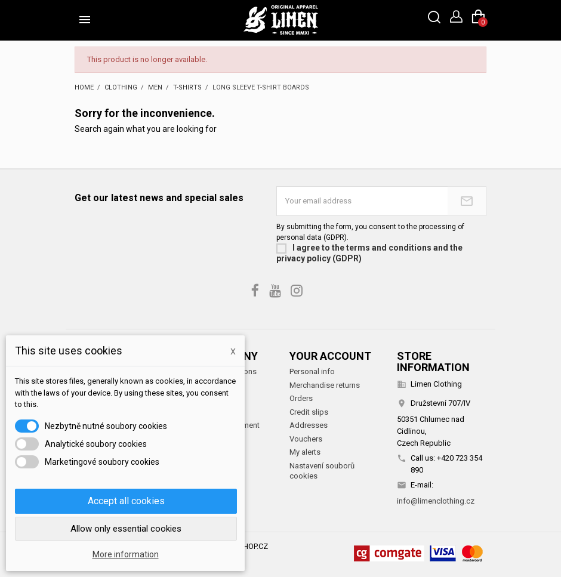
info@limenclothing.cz (435, 500)
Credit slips (308, 412)
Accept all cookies (126, 501)
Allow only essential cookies (125, 528)
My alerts (304, 452)
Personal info (312, 371)
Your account (330, 356)
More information (126, 554)
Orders (301, 398)
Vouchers (305, 438)
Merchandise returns (324, 385)
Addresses (308, 425)
